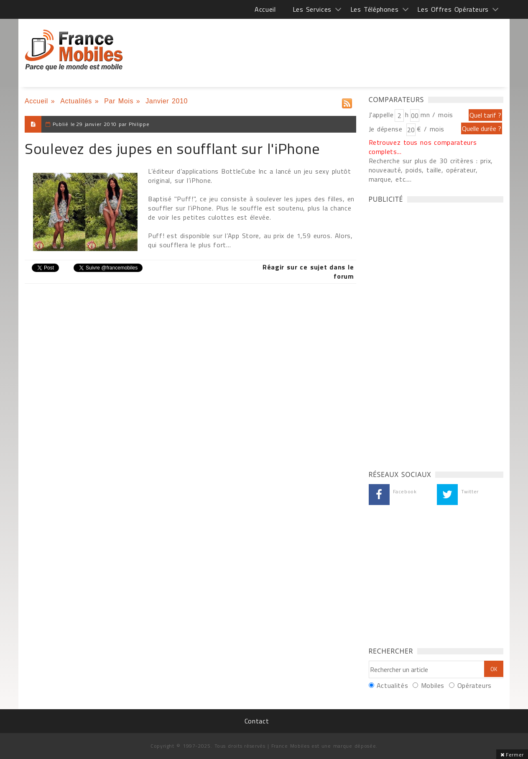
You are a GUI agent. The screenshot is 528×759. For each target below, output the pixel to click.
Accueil (265, 9)
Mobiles (432, 685)
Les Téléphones (374, 9)
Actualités (76, 101)
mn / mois (437, 114)
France (74, 50)
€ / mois (430, 128)
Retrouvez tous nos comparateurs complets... (423, 146)
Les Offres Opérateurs (453, 9)
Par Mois (118, 101)
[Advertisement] (431, 334)
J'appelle (381, 114)
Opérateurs (474, 685)
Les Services (312, 9)
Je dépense (387, 128)
